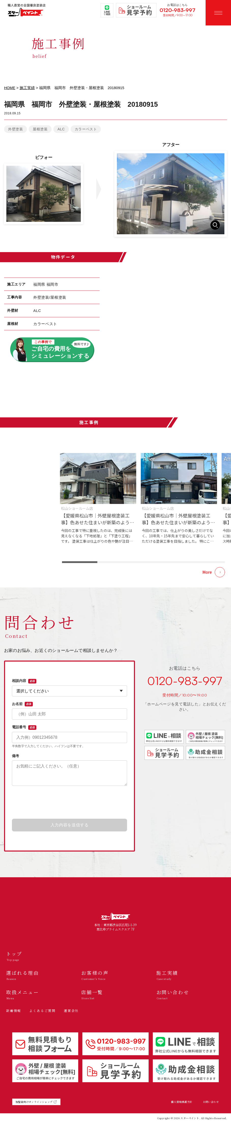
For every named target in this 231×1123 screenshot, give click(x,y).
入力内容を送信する (70, 825)
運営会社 (71, 1010)
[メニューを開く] (218, 12)
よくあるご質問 (42, 1010)
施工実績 (27, 88)
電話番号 (24, 727)
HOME (9, 88)
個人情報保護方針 (181, 1102)
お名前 (22, 704)
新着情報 (13, 1010)
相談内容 (24, 681)
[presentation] (69, 803)
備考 (15, 756)
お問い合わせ (211, 1102)
